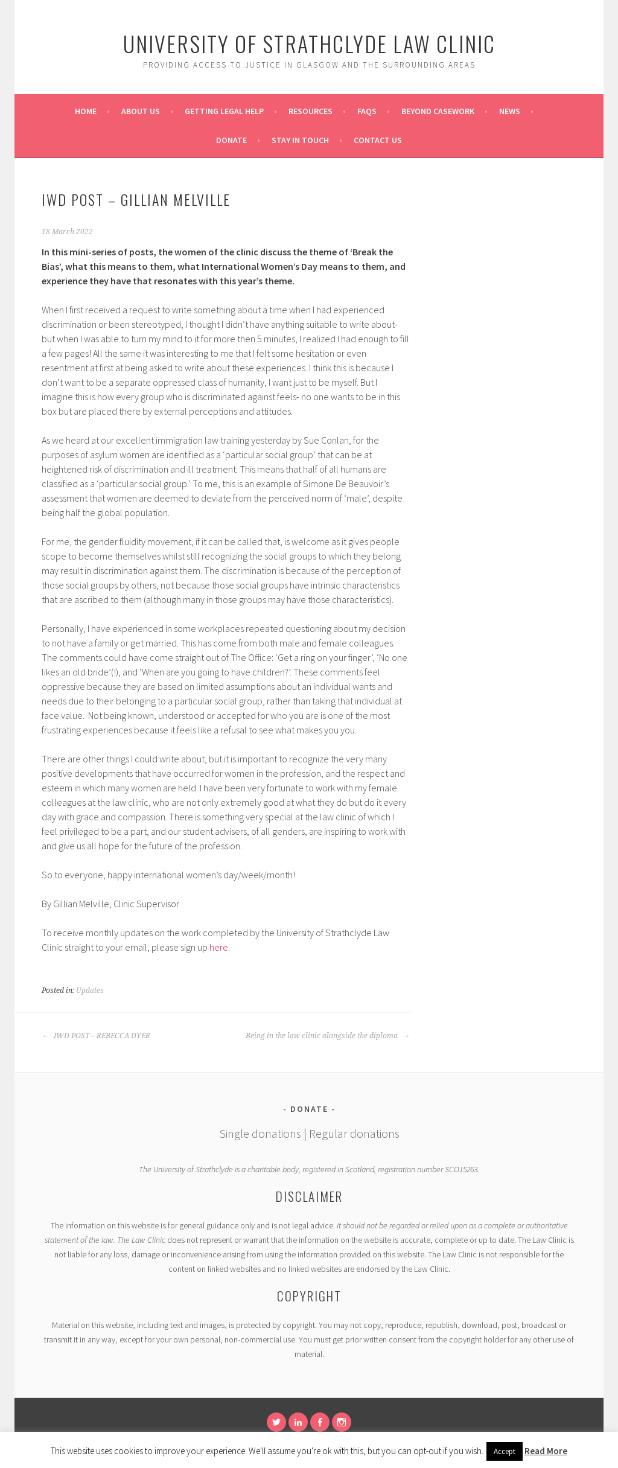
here (218, 947)
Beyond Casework (437, 111)
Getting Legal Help (224, 111)
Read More (545, 1451)
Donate (231, 140)
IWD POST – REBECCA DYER (96, 1036)
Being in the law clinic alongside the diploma (328, 1036)
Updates (90, 990)
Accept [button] (504, 1451)
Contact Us (378, 140)
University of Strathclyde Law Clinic (309, 43)
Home (86, 111)
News (509, 111)
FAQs (367, 111)
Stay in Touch (300, 140)
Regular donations (354, 1133)
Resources (310, 111)
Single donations (260, 1133)
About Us (140, 111)
